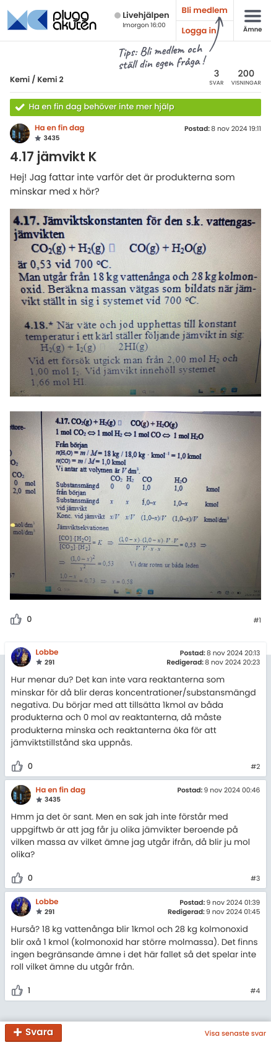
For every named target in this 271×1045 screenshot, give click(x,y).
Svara (39, 1032)
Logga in (199, 30)
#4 (255, 991)
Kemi (20, 80)
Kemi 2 (50, 80)
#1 (257, 620)
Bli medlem (205, 10)
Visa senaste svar (235, 1033)
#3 (255, 879)
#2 (255, 767)
